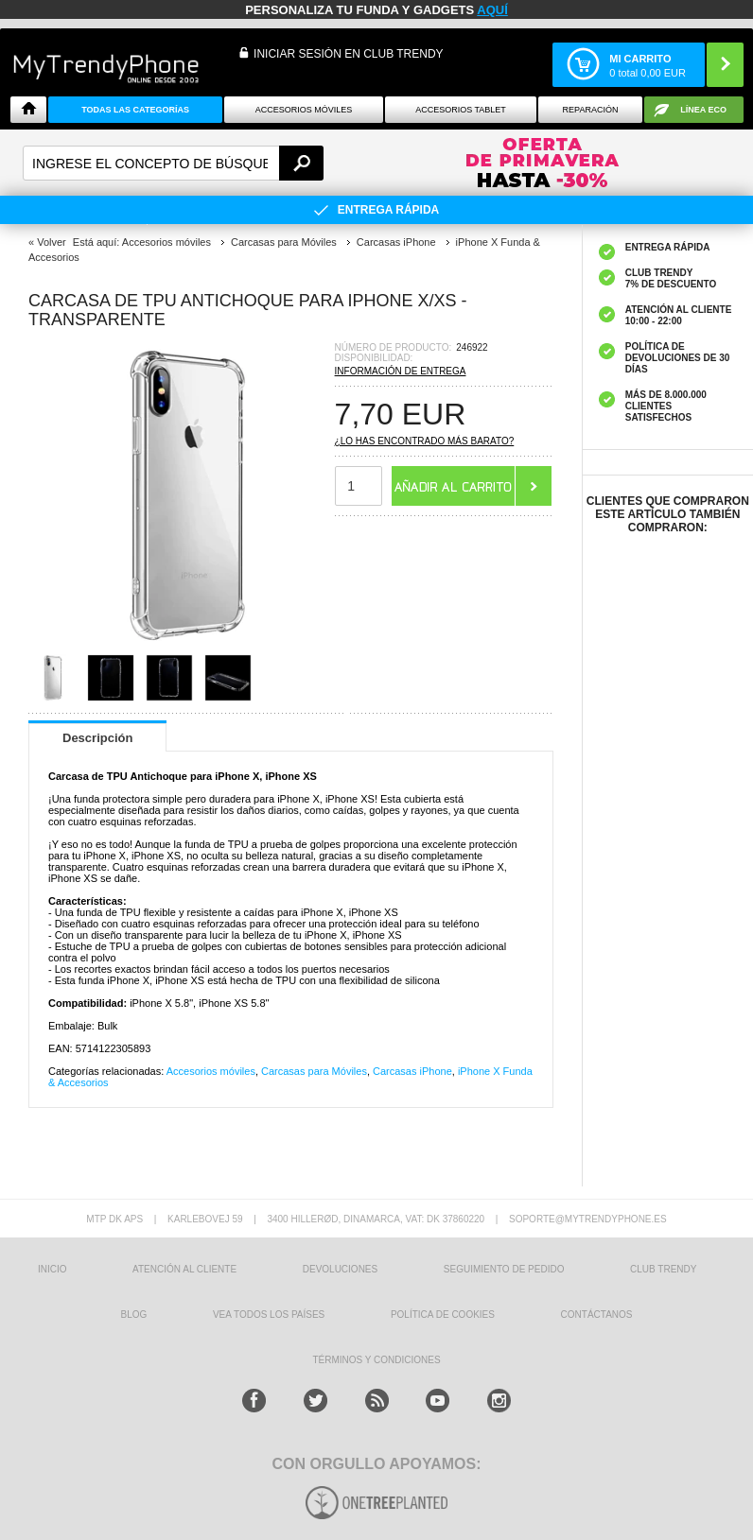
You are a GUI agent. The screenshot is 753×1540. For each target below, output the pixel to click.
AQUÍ (492, 10)
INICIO (52, 1269)
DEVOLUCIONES (340, 1269)
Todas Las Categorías (135, 109)
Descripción (97, 738)
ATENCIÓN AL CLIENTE (184, 1269)
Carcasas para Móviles (314, 1071)
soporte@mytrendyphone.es (588, 1219)
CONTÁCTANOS (597, 1314)
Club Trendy (663, 1269)
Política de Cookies (443, 1314)
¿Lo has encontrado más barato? (425, 441)
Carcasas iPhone (412, 1071)
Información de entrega (400, 371)
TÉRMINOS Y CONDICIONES (376, 1360)
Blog (133, 1314)
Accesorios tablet (460, 109)
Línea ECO (703, 109)
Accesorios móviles (210, 1071)
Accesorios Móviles (304, 109)
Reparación (591, 109)
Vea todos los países (268, 1314)
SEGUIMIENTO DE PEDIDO (504, 1269)
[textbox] (173, 163)
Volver (51, 242)
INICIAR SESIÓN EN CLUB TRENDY (348, 54)
